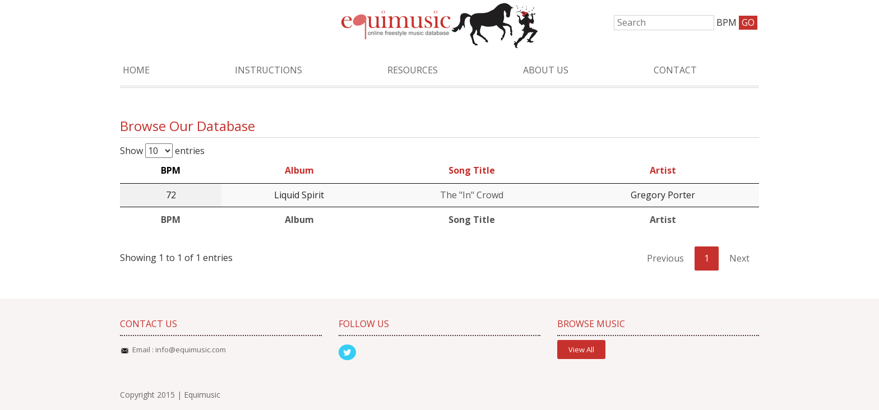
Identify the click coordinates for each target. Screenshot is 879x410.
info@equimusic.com (190, 349)
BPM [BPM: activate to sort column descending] (171, 170)
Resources (412, 70)
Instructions (268, 70)
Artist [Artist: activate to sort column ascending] (663, 170)
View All (581, 349)
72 (171, 195)
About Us (545, 70)
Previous (665, 258)
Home (136, 70)
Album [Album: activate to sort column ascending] (299, 170)
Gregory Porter (663, 195)
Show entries (162, 150)
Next (739, 258)
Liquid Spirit (299, 195)
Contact (675, 70)
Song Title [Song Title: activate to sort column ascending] (471, 170)
